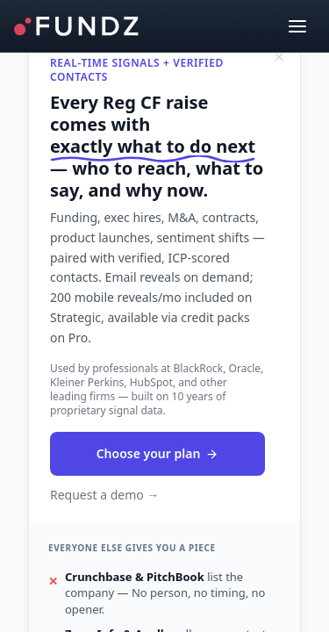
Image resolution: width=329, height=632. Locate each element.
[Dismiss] (279, 57)
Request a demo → (104, 494)
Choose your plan (158, 453)
